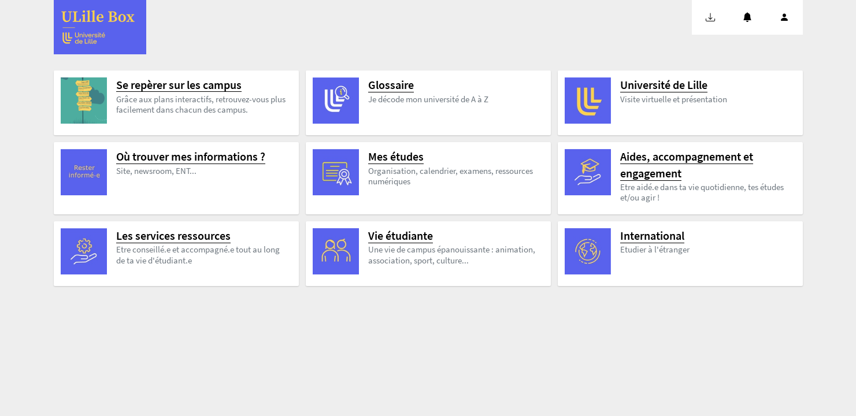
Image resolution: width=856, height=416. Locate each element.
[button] (710, 17)
